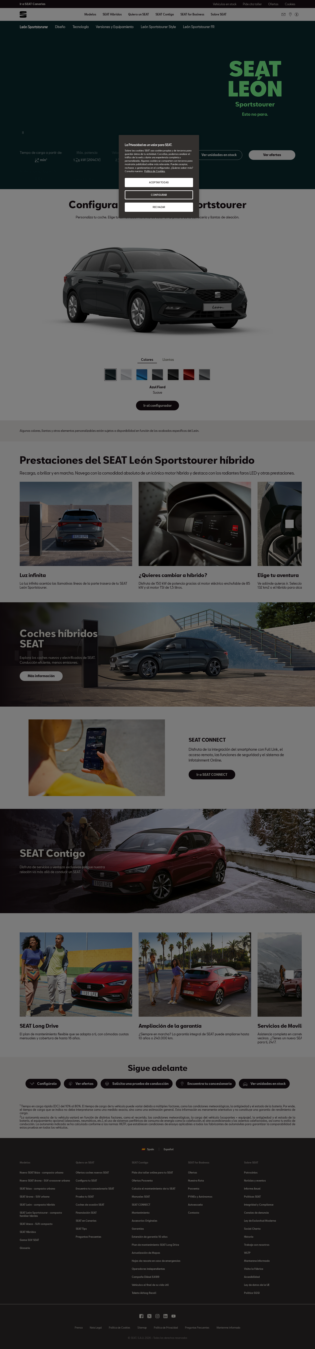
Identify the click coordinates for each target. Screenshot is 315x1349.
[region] (159, 176)
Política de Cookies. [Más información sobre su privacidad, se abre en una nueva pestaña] (154, 171)
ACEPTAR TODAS (159, 182)
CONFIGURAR (159, 195)
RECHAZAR (159, 207)
